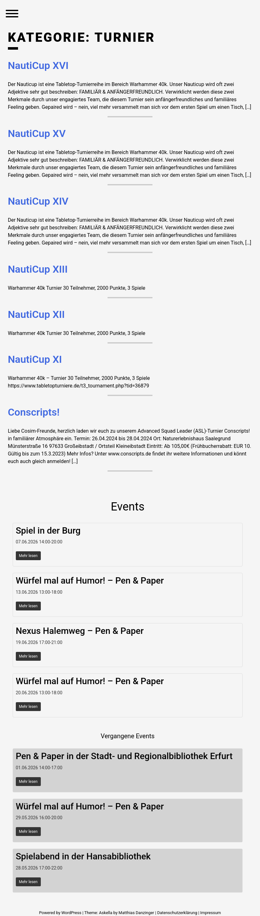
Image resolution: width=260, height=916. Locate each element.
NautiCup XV (37, 133)
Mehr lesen (28, 556)
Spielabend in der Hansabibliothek (83, 856)
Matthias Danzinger (136, 912)
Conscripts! (34, 412)
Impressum (210, 912)
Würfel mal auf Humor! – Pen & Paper (90, 580)
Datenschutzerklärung (177, 912)
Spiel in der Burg (48, 530)
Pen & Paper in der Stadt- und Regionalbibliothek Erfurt (124, 756)
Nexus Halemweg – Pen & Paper (80, 631)
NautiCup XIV (38, 201)
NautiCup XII (36, 314)
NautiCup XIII (38, 269)
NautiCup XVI (38, 65)
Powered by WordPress (60, 912)
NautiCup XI (35, 359)
